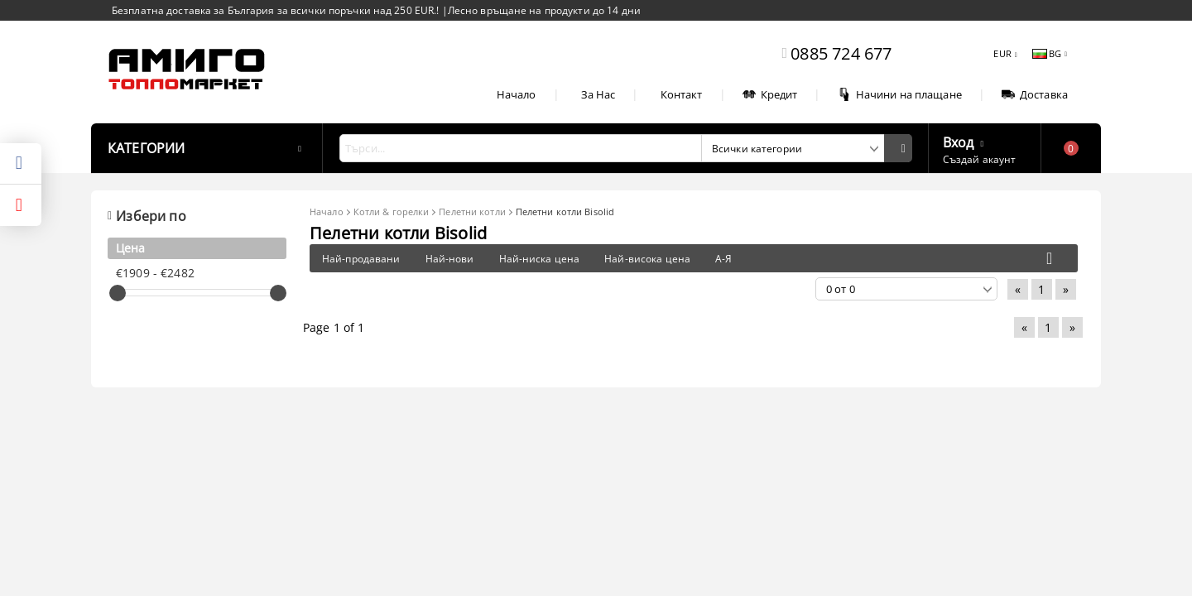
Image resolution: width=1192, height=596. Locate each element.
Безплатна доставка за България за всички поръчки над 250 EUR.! (277, 10)
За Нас (598, 94)
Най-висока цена (647, 259)
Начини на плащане (900, 94)
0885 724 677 (841, 53)
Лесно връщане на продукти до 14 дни (544, 10)
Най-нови (449, 259)
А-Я (723, 259)
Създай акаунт (980, 159)
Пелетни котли (472, 211)
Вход (958, 140)
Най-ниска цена (539, 259)
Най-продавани (361, 259)
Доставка (1035, 94)
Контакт (682, 94)
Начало (516, 94)
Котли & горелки (391, 211)
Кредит (770, 94)
